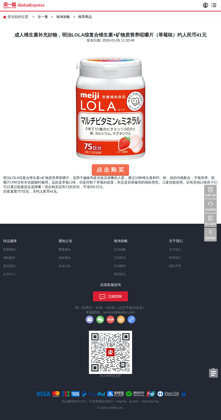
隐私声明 (175, 266)
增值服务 (9, 257)
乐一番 (43, 17)
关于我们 (175, 249)
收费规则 (9, 249)
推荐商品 (85, 17)
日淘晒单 (120, 266)
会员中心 (9, 274)
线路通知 (64, 257)
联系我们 (175, 257)
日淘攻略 (120, 249)
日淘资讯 (120, 257)
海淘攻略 (63, 17)
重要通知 (64, 249)
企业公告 (64, 266)
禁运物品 (9, 266)
